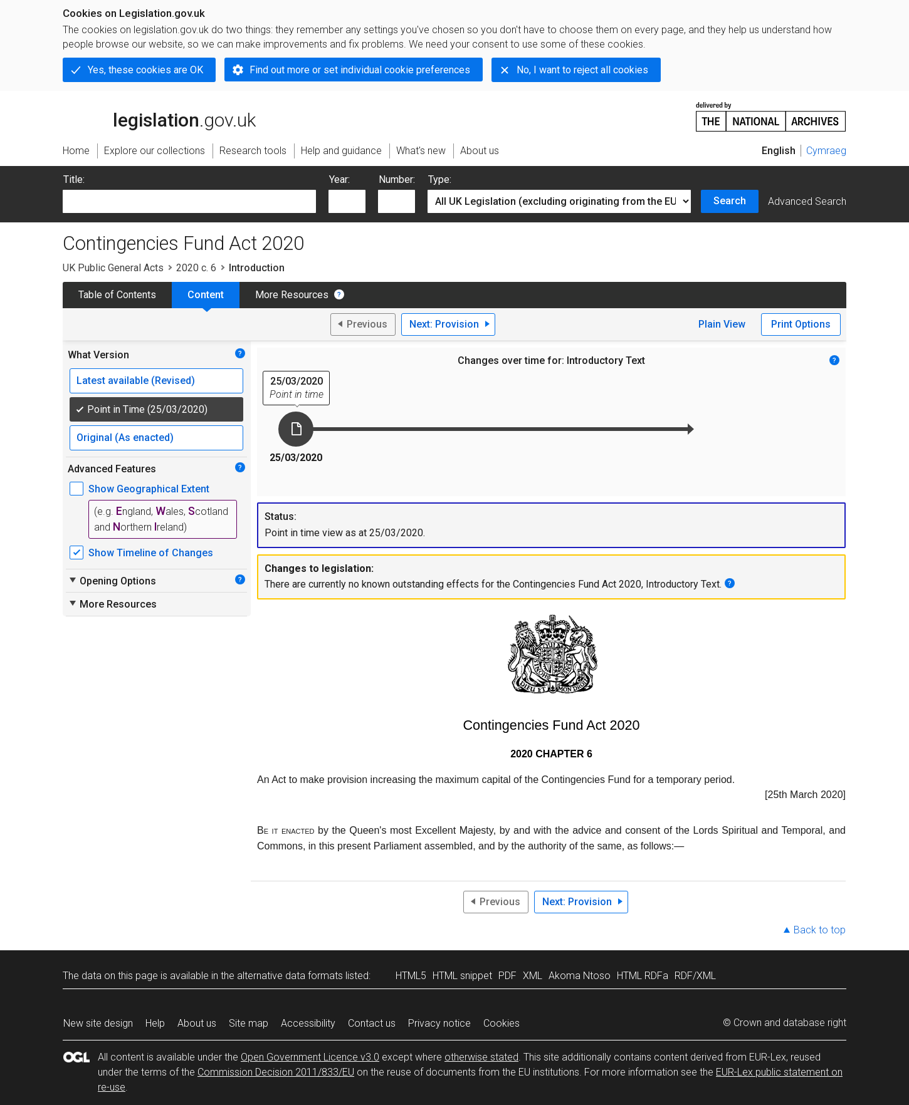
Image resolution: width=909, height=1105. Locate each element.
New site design (98, 1023)
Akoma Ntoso (580, 976)
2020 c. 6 (196, 268)
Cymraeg (826, 151)
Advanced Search (807, 201)
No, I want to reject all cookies (582, 70)
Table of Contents (117, 295)
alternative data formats (290, 976)
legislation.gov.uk (159, 116)
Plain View (721, 324)
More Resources (291, 295)
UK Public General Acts (113, 268)
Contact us (372, 1023)
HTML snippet (462, 976)
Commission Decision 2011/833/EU (275, 1072)
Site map (248, 1023)
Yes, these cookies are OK (145, 70)
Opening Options (112, 580)
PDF (507, 976)
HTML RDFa (642, 976)
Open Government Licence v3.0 (310, 1057)
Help (155, 1023)
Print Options (801, 324)
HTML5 (411, 976)
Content (205, 295)
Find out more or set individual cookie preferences (360, 70)
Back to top (820, 930)
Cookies (501, 1023)
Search (729, 201)
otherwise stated (481, 1057)
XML (532, 976)
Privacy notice (439, 1023)
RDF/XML (695, 976)
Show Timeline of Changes (150, 553)
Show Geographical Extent (148, 489)
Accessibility (308, 1023)
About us (196, 1023)
